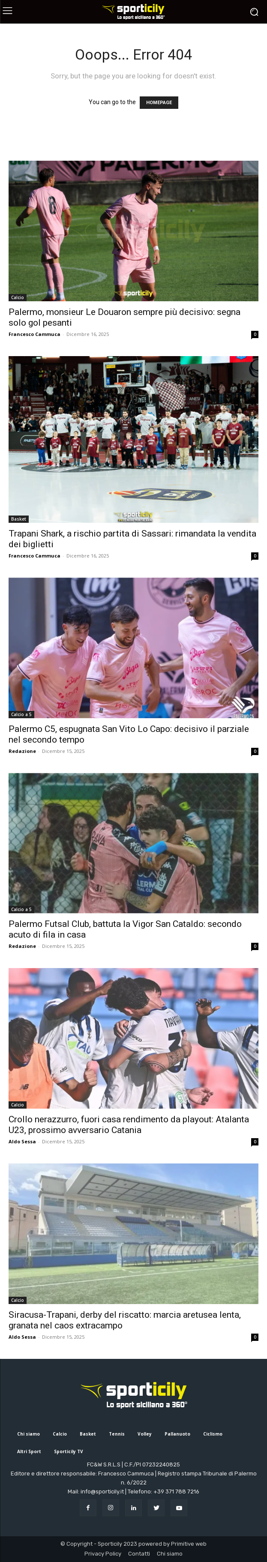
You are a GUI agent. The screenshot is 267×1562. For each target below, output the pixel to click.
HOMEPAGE (159, 102)
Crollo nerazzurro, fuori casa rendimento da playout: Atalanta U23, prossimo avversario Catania (129, 1124)
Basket (18, 519)
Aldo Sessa (22, 1141)
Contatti (139, 1553)
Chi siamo (170, 1553)
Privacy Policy (102, 1553)
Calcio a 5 (21, 714)
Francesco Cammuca (34, 334)
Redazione (22, 751)
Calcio (17, 297)
